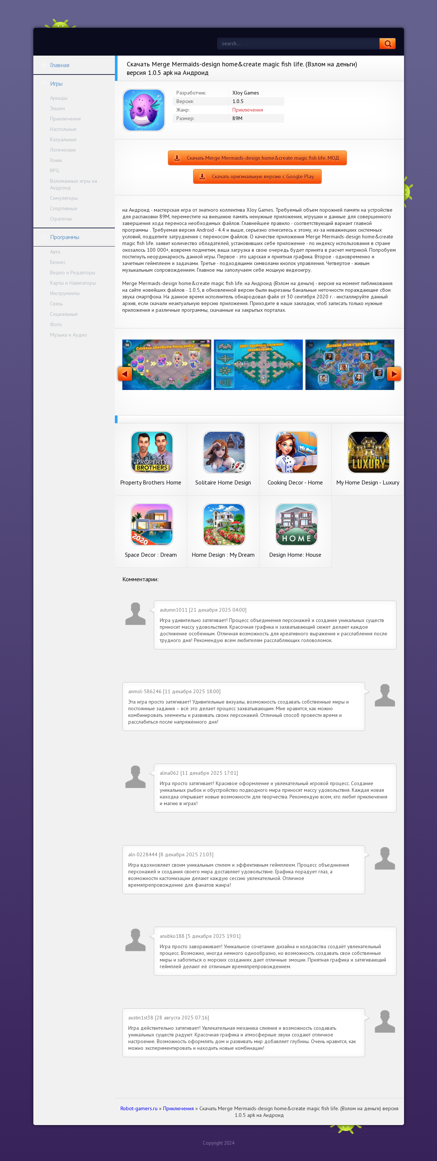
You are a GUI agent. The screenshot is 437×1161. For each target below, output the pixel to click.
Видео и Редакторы (72, 272)
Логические (63, 149)
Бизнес (58, 262)
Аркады (58, 98)
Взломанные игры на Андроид (73, 184)
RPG (54, 170)
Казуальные (63, 139)
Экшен (57, 108)
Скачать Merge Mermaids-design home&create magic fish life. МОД (263, 158)
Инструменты (65, 293)
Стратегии (61, 218)
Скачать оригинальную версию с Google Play (263, 176)
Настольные (63, 129)
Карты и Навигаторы (73, 283)
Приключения (65, 118)
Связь (56, 303)
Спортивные (63, 208)
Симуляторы (64, 198)
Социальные (64, 314)
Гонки (56, 160)
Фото (56, 324)
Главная (54, 65)
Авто (55, 251)
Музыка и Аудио (68, 334)
